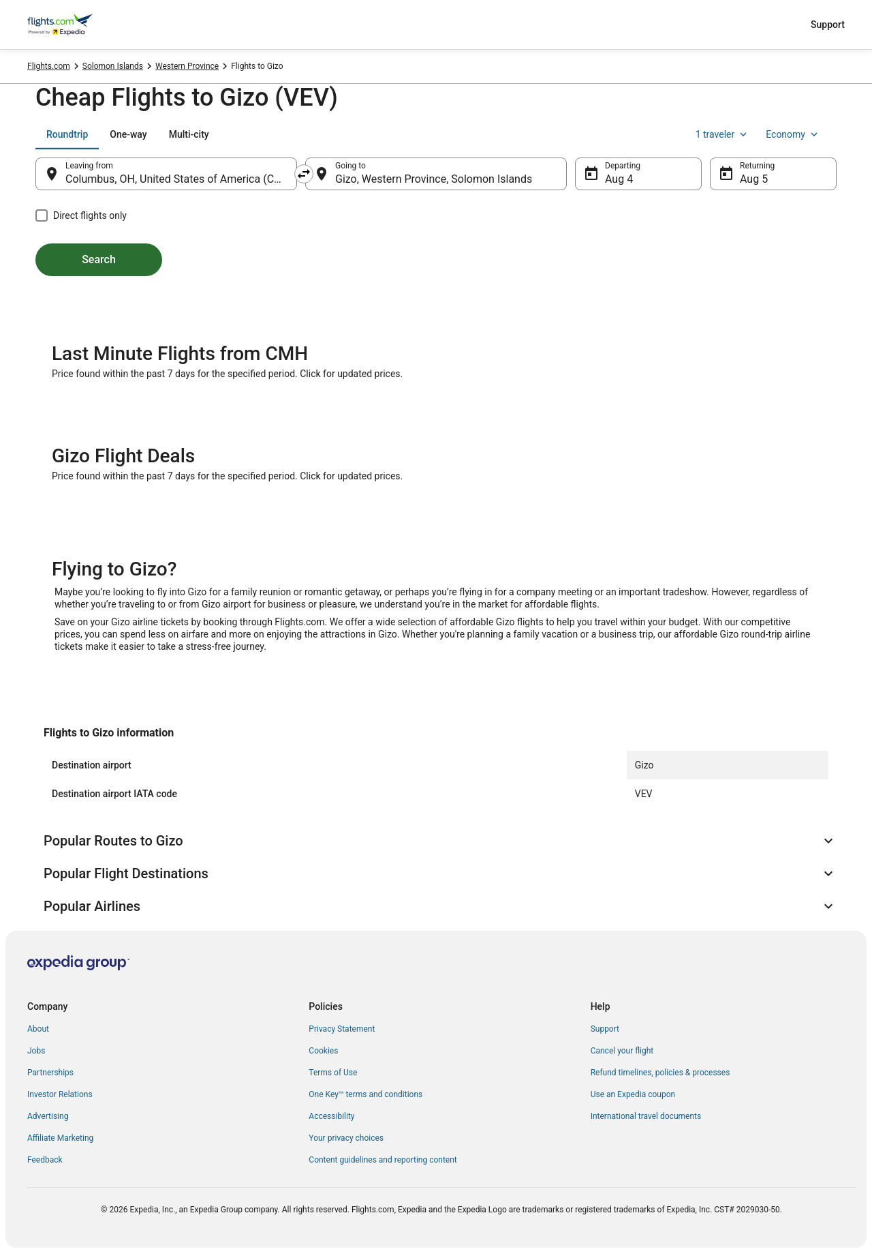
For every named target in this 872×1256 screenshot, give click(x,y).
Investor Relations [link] (60, 1094)
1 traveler (723, 134)
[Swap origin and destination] (303, 173)
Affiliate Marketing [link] (60, 1138)
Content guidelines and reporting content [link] (382, 1160)
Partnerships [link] (50, 1072)
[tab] (67, 134)
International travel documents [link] (646, 1116)
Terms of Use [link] (333, 1072)
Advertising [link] (47, 1116)
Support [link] (605, 1029)
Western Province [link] (187, 66)
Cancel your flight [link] (622, 1051)
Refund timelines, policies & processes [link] (660, 1072)
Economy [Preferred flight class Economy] (793, 134)
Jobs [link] (36, 1051)
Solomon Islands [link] (112, 66)
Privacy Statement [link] (342, 1029)
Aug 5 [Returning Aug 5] (754, 179)
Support (828, 24)
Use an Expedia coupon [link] (633, 1094)
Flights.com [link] (48, 66)
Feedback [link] (45, 1160)
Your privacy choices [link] (346, 1138)
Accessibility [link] (331, 1116)
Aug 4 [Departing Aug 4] (619, 179)
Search (99, 259)
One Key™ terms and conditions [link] (365, 1094)
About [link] (38, 1029)
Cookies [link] (323, 1051)
